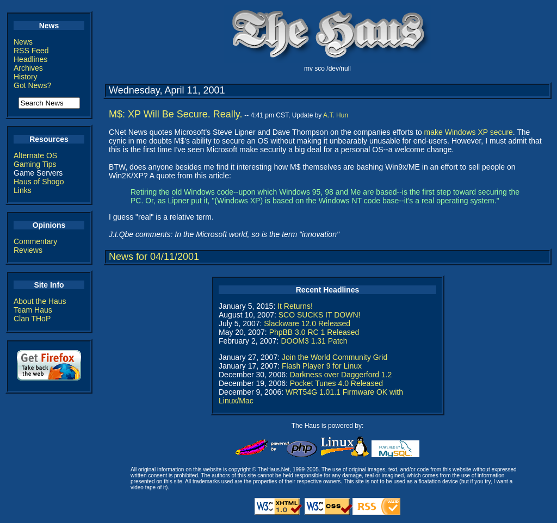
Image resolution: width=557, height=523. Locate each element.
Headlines (30, 59)
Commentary (35, 241)
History (26, 76)
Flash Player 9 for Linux (322, 366)
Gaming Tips (35, 164)
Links (23, 190)
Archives (28, 68)
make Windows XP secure (468, 132)
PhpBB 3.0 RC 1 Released (314, 332)
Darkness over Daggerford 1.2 (341, 374)
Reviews (28, 250)
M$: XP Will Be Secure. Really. (175, 114)
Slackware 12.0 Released (307, 323)
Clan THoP (32, 318)
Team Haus (33, 310)
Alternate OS (35, 155)
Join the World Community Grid (334, 357)
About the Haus (40, 301)
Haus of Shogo (39, 181)
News (23, 42)
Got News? (32, 85)
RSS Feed (31, 50)
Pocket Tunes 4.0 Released (336, 383)
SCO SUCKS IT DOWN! (319, 314)
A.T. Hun (335, 115)
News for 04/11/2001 (154, 256)
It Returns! (295, 306)
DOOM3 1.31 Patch (314, 341)
